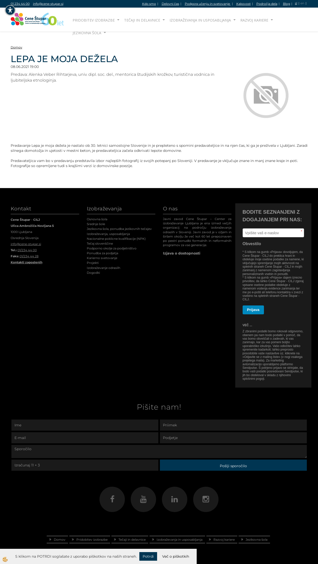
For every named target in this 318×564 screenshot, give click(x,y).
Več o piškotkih (175, 556)
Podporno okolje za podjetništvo (112, 248)
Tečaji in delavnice (142, 20)
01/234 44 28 (29, 256)
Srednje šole (96, 224)
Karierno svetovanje (102, 258)
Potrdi (148, 556)
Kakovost (243, 4)
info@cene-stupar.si (48, 4)
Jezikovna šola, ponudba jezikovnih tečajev (119, 229)
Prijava (253, 309)
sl (296, 3)
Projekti (93, 263)
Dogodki (93, 273)
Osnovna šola (97, 219)
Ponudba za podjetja (102, 253)
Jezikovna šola (87, 32)
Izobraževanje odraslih (103, 268)
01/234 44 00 (27, 250)
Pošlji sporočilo (233, 466)
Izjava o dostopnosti (181, 253)
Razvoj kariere (254, 20)
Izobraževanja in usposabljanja (200, 20)
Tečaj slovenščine (100, 243)
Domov (16, 47)
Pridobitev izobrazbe (94, 20)
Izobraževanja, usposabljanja (108, 234)
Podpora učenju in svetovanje (208, 4)
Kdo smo (149, 4)
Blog (286, 4)
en (302, 3)
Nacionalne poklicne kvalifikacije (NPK (116, 239)
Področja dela (266, 4)
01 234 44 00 (20, 4)
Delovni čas (170, 4)
